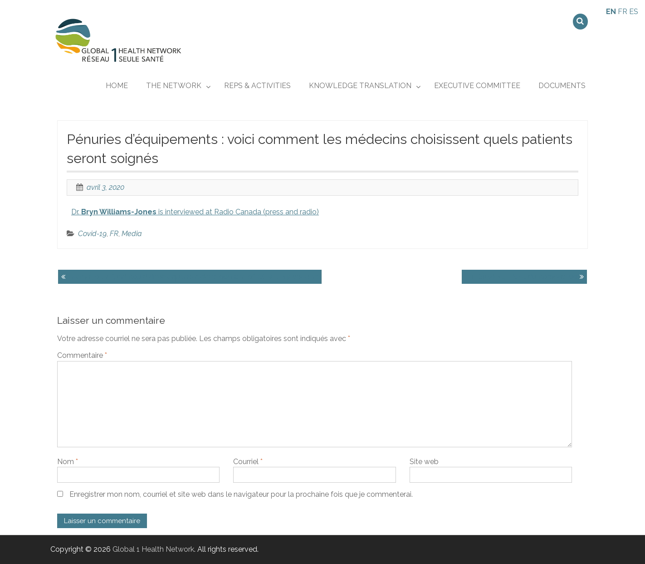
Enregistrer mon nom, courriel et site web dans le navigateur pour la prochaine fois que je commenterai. (241, 494)
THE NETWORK (173, 85)
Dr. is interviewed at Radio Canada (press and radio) (195, 212)
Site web (424, 461)
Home (117, 85)
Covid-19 (92, 233)
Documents (562, 85)
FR (114, 233)
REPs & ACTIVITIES (257, 85)
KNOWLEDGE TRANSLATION (360, 85)
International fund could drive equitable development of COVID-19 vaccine (193, 276)
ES (633, 11)
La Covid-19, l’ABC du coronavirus (521, 276)
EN (611, 11)
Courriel (248, 461)
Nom (67, 461)
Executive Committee (477, 85)
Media (132, 233)
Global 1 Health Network (153, 549)
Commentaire (82, 355)
